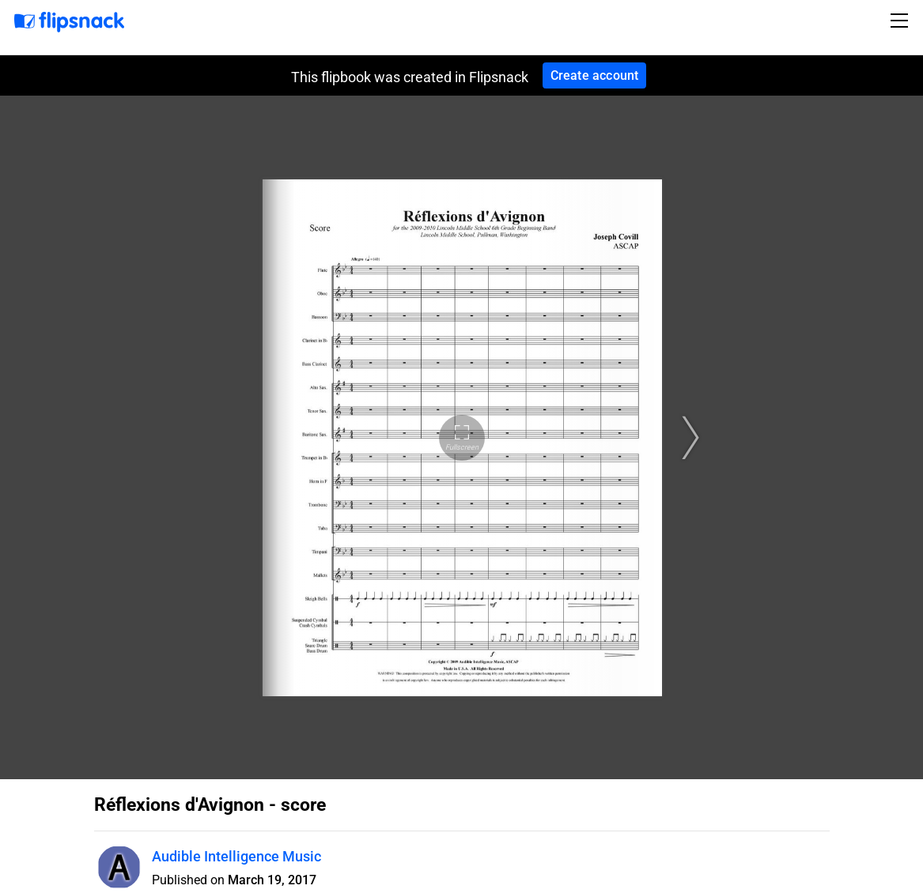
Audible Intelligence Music (236, 856)
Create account (594, 75)
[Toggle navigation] (901, 20)
